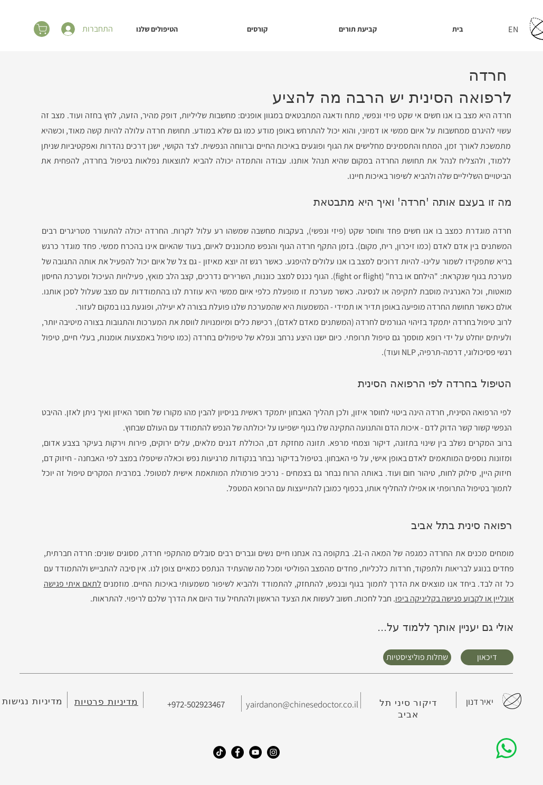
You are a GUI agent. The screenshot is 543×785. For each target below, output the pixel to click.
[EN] (515, 29)
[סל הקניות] (42, 29)
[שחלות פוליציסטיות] (417, 657)
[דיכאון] (487, 657)
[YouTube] (255, 752)
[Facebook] (237, 752)
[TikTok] (219, 752)
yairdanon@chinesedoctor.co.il (302, 704)
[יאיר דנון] (480, 702)
